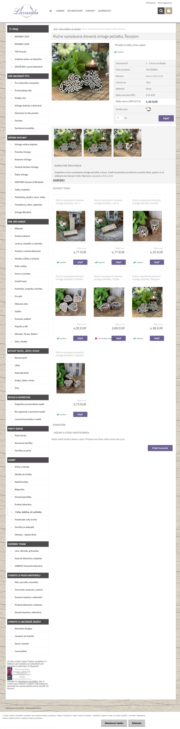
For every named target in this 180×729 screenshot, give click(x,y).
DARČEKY (59, 180)
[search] (161, 10)
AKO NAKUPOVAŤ (75, 10)
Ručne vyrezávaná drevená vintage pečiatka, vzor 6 (108, 202)
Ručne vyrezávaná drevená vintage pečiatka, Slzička (108, 278)
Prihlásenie (150, 2)
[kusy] (119, 117)
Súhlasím (136, 723)
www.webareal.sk (33, 707)
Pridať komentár (160, 448)
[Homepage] (50, 10)
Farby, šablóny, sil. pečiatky (70, 28)
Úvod (56, 28)
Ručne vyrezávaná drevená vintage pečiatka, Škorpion (146, 278)
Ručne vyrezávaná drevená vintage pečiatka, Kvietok (146, 202)
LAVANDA (60, 10)
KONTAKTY (90, 10)
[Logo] (26, 11)
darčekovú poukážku (28, 681)
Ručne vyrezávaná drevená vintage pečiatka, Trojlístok (70, 354)
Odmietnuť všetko (114, 723)
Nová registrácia (165, 2)
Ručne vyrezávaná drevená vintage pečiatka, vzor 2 (70, 202)
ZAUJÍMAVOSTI (104, 10)
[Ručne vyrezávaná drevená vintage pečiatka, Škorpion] (80, 44)
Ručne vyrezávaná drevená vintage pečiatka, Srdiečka (70, 278)
